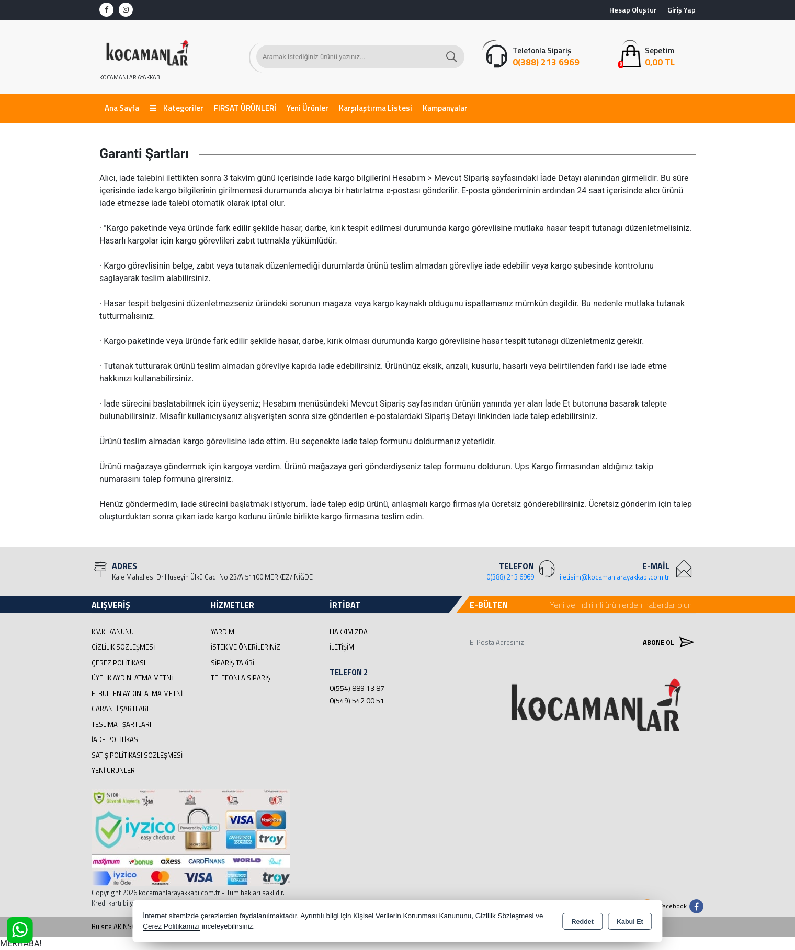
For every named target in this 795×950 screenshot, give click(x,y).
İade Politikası (116, 739)
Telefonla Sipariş (240, 678)
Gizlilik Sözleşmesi (123, 647)
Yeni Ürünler (113, 770)
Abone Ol (666, 642)
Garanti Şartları (120, 708)
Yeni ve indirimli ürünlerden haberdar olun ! (623, 604)
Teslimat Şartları (121, 724)
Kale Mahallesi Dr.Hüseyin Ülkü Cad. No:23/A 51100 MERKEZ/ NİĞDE (212, 577)
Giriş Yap (681, 9)
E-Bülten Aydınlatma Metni (137, 693)
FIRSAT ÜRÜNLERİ (245, 108)
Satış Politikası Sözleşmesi (137, 755)
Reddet (583, 921)
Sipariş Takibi (232, 662)
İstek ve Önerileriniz (245, 647)
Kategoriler (176, 108)
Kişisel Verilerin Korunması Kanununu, (413, 916)
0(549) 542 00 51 (357, 700)
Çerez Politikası (118, 662)
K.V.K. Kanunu (113, 632)
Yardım (222, 632)
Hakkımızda (349, 632)
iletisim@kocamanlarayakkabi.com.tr (614, 577)
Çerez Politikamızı (171, 926)
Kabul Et (630, 921)
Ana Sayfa (122, 108)
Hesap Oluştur (633, 9)
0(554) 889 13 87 (357, 687)
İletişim (342, 647)
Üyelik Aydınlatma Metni (132, 678)
